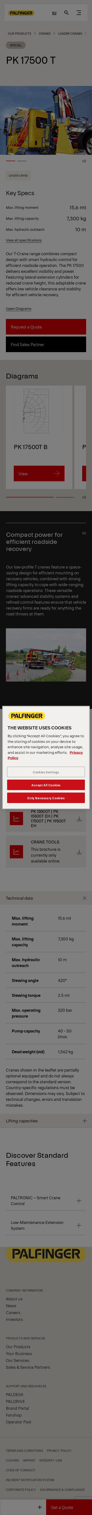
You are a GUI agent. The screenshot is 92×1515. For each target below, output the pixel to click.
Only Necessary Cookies (46, 798)
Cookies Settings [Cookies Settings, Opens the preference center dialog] (46, 772)
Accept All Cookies (46, 785)
